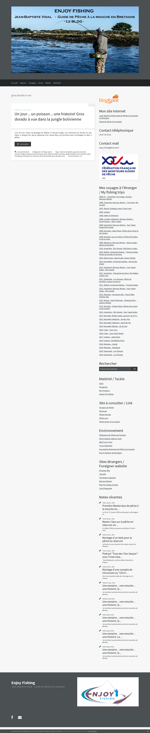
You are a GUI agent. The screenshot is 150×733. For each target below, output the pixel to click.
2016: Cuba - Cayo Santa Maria (111, 333)
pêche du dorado (45, 156)
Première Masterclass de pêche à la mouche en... (120, 507)
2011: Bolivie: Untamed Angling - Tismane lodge (118, 285)
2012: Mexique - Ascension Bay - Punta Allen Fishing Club (116, 295)
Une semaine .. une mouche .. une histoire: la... (118, 587)
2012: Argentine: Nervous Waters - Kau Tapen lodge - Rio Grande (117, 289)
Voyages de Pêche (106, 407)
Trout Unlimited (105, 445)
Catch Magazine (105, 488)
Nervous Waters (105, 481)
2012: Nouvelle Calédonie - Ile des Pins (114, 319)
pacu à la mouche (79, 152)
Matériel (57, 82)
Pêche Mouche (105, 414)
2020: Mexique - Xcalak (108, 344)
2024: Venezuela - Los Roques (111, 354)
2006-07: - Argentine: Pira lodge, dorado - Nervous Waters (116, 197)
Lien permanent (22, 152)
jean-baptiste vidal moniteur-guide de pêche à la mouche (65, 154)
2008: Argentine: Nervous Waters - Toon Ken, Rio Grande (118, 203)
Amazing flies (104, 470)
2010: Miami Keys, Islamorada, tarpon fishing (117, 258)
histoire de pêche (66, 152)
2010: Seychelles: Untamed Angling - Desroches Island (118, 262)
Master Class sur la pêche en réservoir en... (117, 523)
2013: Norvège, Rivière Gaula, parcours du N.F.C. (118, 315)
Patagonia (103, 387)
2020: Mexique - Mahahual (109, 347)
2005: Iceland (104, 212)
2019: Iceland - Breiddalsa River (111, 340)
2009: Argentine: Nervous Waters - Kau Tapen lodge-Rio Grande (117, 226)
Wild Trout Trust (105, 442)
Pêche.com (103, 418)
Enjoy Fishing (23, 682)
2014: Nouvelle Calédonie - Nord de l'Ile (115, 322)
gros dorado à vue (58, 156)
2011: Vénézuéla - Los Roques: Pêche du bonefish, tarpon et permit (115, 280)
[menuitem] (15, 82)
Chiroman (103, 411)
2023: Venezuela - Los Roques (111, 351)
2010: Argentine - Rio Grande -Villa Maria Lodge (118, 248)
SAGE (101, 383)
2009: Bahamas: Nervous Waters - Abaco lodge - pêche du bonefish (118, 243)
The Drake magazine (107, 477)
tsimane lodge (20, 154)
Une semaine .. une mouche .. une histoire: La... (118, 635)
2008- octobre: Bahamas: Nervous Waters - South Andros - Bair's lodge (116, 220)
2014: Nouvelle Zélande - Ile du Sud (113, 326)
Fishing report (46, 152)
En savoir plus (93, 731)
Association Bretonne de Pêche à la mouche (117, 449)
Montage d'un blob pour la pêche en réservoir (117, 539)
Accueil (14, 82)
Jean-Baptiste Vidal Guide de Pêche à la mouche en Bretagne (118, 116)
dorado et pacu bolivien (34, 154)
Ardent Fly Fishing (106, 394)
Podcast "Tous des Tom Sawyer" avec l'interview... (120, 555)
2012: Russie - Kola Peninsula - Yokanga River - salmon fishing (118, 301)
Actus (40, 82)
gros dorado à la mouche (30, 156)
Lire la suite (24, 144)
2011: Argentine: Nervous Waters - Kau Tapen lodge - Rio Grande (117, 268)
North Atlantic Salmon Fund (110, 438)
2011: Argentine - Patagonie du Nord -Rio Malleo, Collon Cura (119, 274)
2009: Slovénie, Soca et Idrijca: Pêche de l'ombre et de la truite (118, 238)
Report (23, 82)
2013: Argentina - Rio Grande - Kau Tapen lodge (118, 312)
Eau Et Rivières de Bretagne (110, 453)
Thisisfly (102, 474)
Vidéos (48, 82)
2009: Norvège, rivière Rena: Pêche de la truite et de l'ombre (118, 232)
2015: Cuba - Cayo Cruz (108, 330)
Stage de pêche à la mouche (110, 121)
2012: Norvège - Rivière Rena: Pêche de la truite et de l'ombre (118, 307)
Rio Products (104, 390)
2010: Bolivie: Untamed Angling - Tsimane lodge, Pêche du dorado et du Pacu (118, 253)
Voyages (32, 82)
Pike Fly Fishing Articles (108, 485)
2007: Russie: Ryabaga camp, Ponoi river (115, 208)
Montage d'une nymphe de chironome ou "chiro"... (117, 571)
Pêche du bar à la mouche (109, 421)
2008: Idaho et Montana (108, 215)
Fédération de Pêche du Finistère (112, 435)
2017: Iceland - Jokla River (109, 337)
